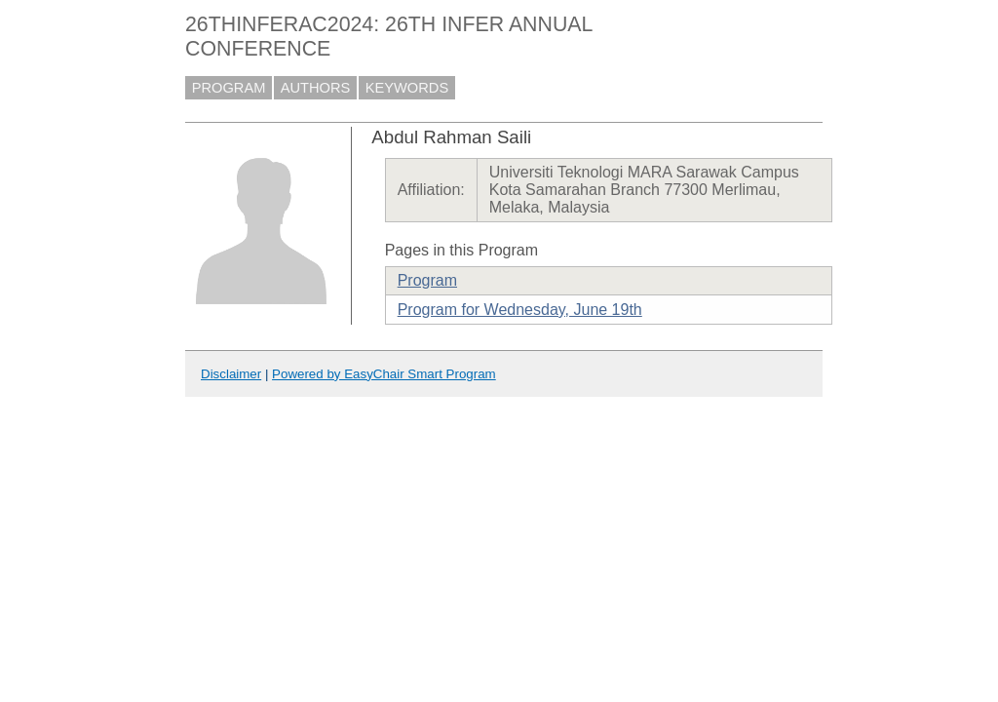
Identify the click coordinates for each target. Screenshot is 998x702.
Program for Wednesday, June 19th (520, 309)
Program (427, 280)
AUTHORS (316, 88)
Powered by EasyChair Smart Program (384, 374)
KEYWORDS (407, 88)
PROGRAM (229, 88)
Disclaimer (231, 374)
